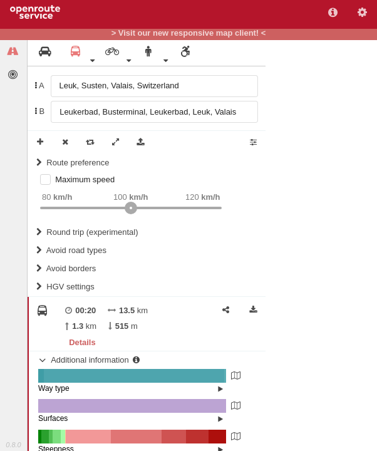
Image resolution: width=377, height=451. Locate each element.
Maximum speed (85, 179)
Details (82, 342)
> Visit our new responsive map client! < (188, 33)
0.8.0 (13, 444)
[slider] (131, 208)
